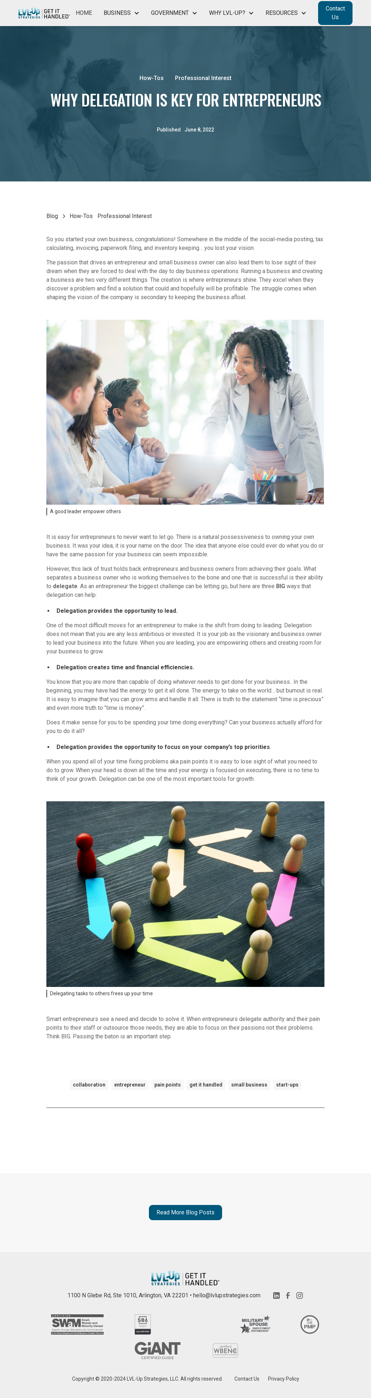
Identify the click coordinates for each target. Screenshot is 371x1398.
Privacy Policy (283, 1379)
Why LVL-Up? (227, 12)
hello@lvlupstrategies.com (226, 1295)
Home (84, 12)
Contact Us (335, 13)
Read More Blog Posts (185, 1212)
